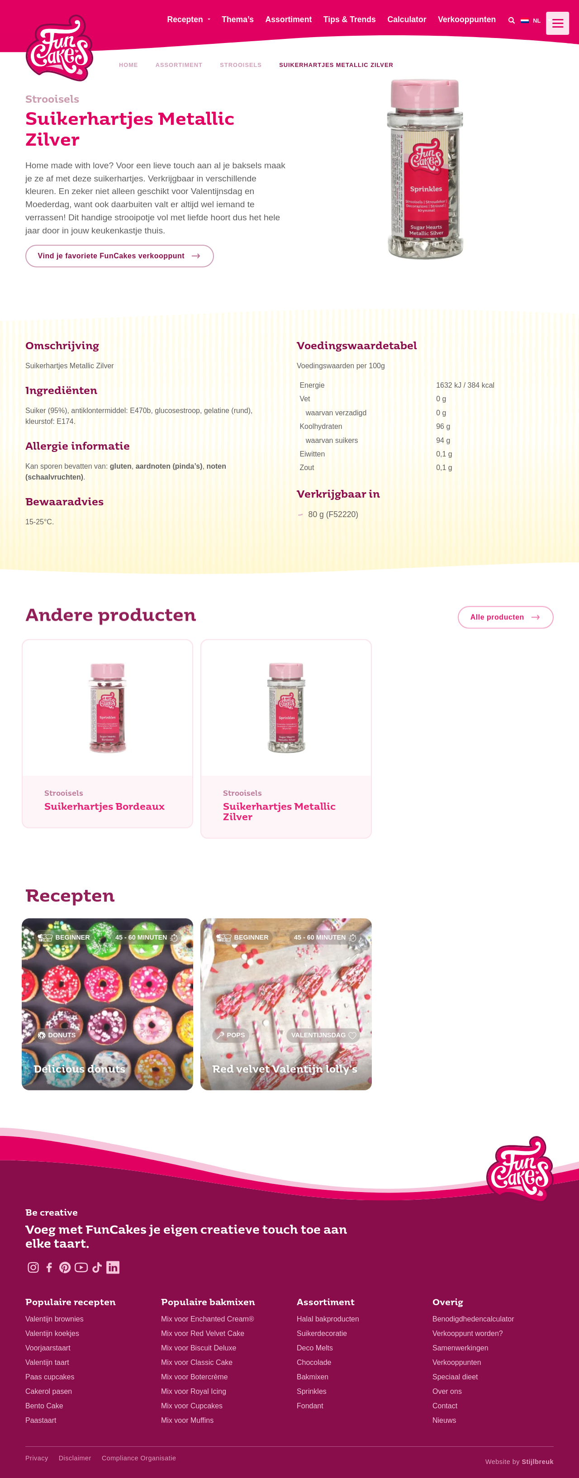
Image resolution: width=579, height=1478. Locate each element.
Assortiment (179, 65)
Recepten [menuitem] (185, 19)
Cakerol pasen (48, 1391)
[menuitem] (537, 20)
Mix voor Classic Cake (197, 1362)
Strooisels (240, 65)
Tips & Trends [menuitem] (349, 19)
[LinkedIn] (113, 1267)
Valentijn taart (47, 1362)
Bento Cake (44, 1406)
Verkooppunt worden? (467, 1333)
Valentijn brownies (54, 1319)
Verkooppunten (456, 1362)
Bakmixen (312, 1377)
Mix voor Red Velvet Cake (202, 1333)
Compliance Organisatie (139, 1458)
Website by (519, 1461)
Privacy (36, 1458)
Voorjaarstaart (48, 1348)
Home (128, 65)
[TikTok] (97, 1267)
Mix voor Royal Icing (193, 1391)
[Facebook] (49, 1267)
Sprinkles (312, 1391)
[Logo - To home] (520, 1171)
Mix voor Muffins (187, 1420)
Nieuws (444, 1420)
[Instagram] (33, 1267)
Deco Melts (315, 1348)
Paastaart (40, 1420)
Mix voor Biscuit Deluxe (198, 1348)
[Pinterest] (65, 1267)
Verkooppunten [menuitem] (467, 19)
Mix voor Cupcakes (192, 1406)
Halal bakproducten (328, 1319)
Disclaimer (75, 1458)
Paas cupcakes (50, 1377)
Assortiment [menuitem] (289, 19)
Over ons (447, 1391)
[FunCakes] (59, 48)
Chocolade (314, 1362)
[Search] (511, 20)
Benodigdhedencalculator (473, 1319)
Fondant (310, 1406)
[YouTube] (81, 1267)
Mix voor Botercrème (194, 1377)
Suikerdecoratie (322, 1333)
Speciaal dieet (455, 1377)
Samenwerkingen (460, 1348)
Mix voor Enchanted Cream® (207, 1319)
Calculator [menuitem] (406, 19)
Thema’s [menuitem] (238, 19)
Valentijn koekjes (52, 1333)
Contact (444, 1406)
